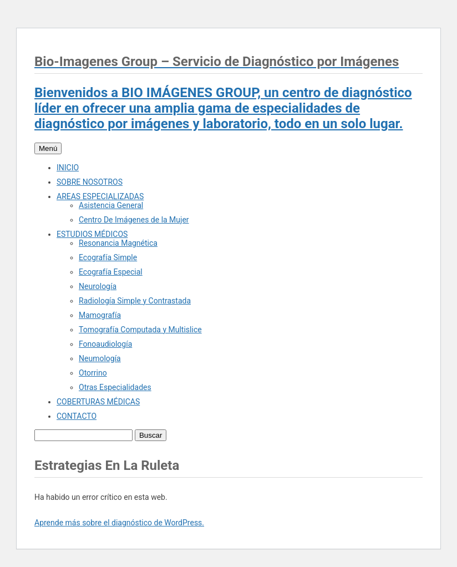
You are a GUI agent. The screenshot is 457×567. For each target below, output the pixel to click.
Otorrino (93, 372)
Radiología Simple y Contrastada (135, 300)
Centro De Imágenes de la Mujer (134, 219)
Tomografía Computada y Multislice (140, 329)
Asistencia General (111, 205)
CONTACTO (77, 416)
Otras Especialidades (115, 387)
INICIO (68, 167)
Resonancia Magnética (118, 243)
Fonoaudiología (105, 344)
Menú (48, 148)
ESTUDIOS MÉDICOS (92, 234)
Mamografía (100, 315)
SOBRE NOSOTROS (90, 182)
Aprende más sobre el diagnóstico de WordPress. (119, 522)
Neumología (100, 358)
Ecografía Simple (108, 257)
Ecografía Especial (111, 271)
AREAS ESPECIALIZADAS (100, 196)
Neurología (97, 286)
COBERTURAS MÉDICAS (98, 401)
